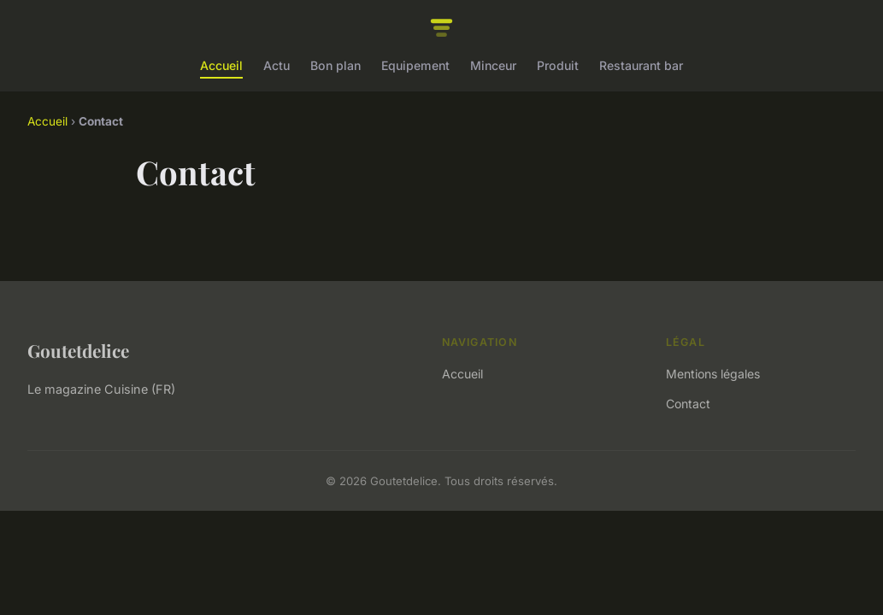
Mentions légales (713, 373)
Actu (276, 65)
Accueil (221, 65)
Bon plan (335, 65)
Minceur (493, 65)
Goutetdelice (78, 350)
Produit (558, 65)
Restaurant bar (641, 65)
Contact (688, 403)
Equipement (415, 65)
